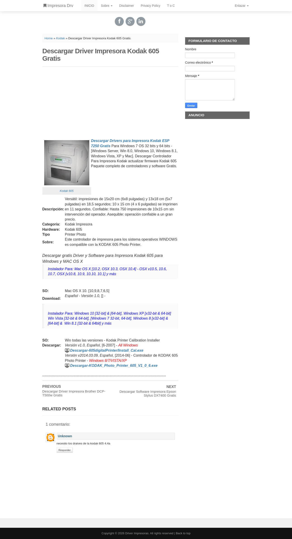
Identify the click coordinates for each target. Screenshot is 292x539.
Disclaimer (126, 5)
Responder (65, 450)
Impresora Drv (58, 5)
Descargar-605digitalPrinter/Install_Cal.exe (106, 350)
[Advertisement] (110, 101)
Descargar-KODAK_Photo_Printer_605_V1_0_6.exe (114, 365)
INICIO (89, 5)
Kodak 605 (67, 191)
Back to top (183, 533)
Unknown (65, 436)
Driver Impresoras (136, 533)
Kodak (60, 38)
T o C (171, 5)
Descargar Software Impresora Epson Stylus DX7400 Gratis (148, 393)
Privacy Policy (150, 5)
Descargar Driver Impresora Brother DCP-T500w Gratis (73, 393)
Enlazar (241, 5)
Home (49, 38)
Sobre (106, 5)
